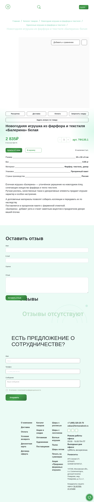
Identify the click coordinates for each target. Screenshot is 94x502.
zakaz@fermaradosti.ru (77, 426)
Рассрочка (15, 114)
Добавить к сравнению (64, 42)
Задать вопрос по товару (47, 120)
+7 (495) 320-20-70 (75, 423)
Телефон (9, 367)
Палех (55, 445)
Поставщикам (42, 447)
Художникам (42, 442)
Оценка (8, 266)
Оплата (58, 114)
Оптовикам (41, 437)
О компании (26, 423)
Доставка (36, 114)
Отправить (14, 397)
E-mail (8, 256)
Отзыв (8, 275)
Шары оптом (58, 449)
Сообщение (10, 378)
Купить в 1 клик (13, 150)
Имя (7, 246)
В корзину (31, 150)
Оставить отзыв (14, 298)
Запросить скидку (78, 114)
